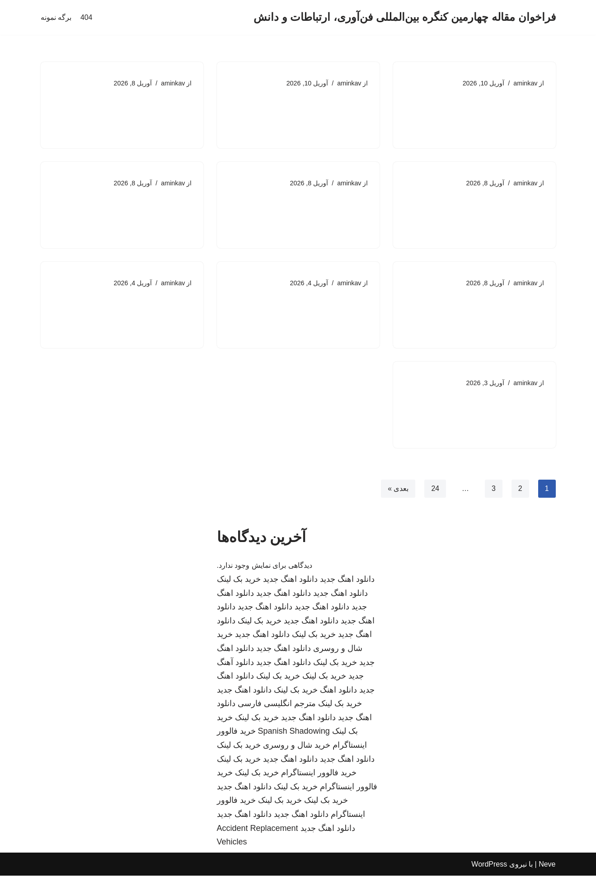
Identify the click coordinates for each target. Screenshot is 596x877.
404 (86, 17)
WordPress (489, 865)
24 (435, 489)
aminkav (525, 83)
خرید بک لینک (239, 580)
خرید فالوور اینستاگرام (319, 773)
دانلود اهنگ (338, 691)
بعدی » (398, 489)
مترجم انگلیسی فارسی (277, 704)
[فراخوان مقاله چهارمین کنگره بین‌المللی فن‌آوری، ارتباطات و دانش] (404, 17)
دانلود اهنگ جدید (347, 580)
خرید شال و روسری (296, 746)
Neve (547, 865)
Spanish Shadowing (294, 732)
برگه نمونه (56, 17)
